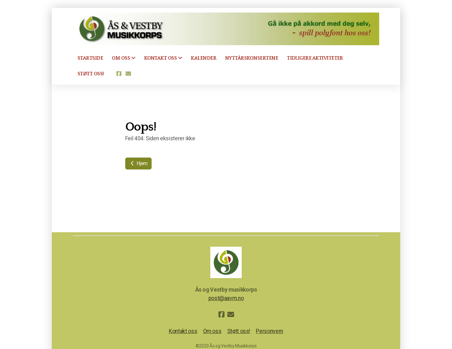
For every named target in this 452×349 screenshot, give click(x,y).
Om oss (212, 331)
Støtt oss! (238, 331)
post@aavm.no (226, 298)
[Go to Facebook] (119, 74)
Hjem (138, 163)
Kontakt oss (183, 331)
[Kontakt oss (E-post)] (128, 74)
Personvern (269, 331)
